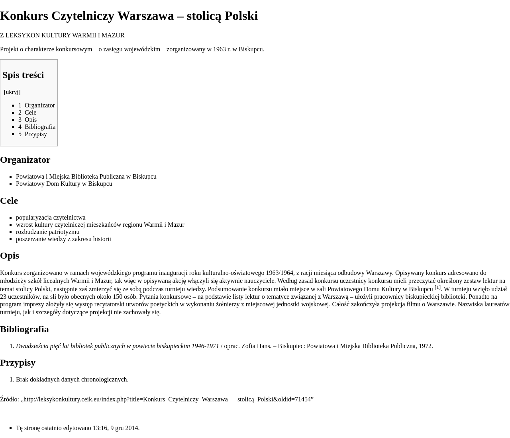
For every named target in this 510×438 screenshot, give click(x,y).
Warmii (153, 224)
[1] (438, 287)
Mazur (176, 224)
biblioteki (453, 296)
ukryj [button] (12, 92)
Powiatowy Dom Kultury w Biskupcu (64, 183)
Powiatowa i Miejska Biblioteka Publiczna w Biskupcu (86, 176)
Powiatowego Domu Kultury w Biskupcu (380, 289)
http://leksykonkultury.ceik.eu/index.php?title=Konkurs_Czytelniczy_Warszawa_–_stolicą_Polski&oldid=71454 (167, 399)
